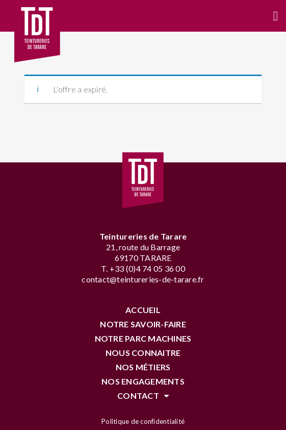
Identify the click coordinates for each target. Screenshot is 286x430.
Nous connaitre (143, 352)
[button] (275, 17)
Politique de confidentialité (143, 421)
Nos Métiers (143, 367)
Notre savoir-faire (143, 324)
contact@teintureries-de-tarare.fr (143, 279)
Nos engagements (143, 381)
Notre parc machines (143, 338)
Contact (143, 396)
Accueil (143, 310)
